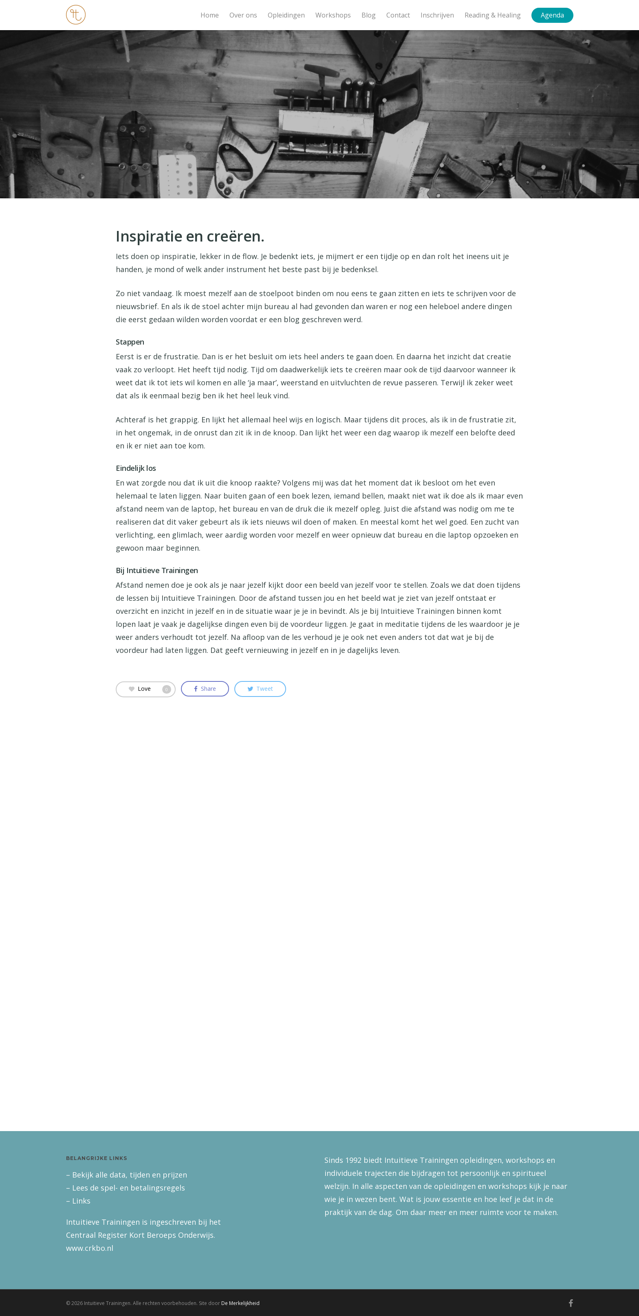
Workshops (333, 15)
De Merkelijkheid (240, 1303)
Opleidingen (286, 15)
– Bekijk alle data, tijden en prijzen (126, 1175)
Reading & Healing (493, 15)
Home (210, 15)
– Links (78, 1201)
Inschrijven (437, 15)
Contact (398, 15)
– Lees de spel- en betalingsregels (125, 1188)
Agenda (552, 15)
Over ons (243, 15)
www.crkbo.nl (89, 1248)
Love (150, 688)
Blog (368, 15)
